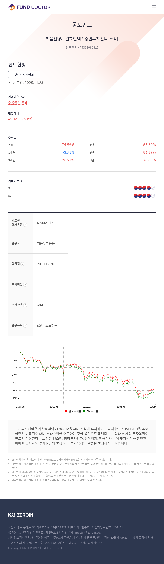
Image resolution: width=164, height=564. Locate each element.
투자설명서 (24, 74)
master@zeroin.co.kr (89, 532)
